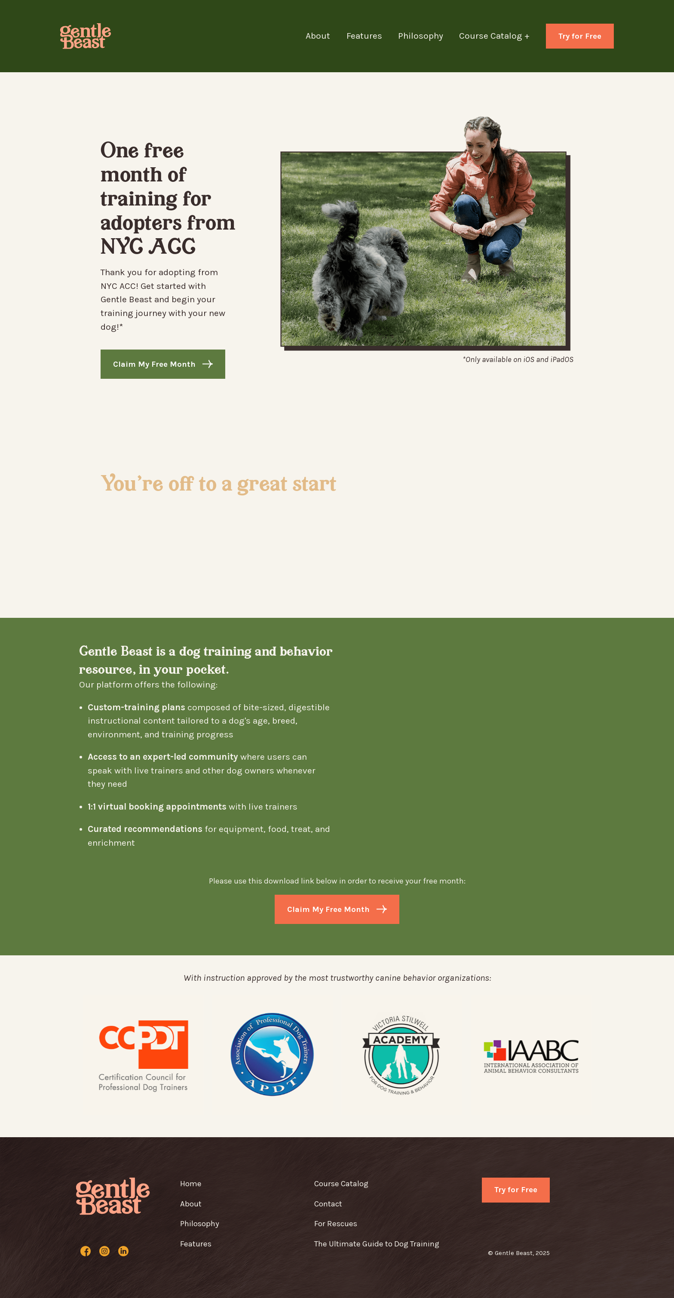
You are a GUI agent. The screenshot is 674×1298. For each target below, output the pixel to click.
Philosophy (420, 36)
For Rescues (335, 1223)
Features (364, 36)
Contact (328, 1204)
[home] (88, 36)
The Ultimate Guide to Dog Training (376, 1244)
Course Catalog (341, 1183)
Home (191, 1183)
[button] (502, 36)
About (318, 36)
